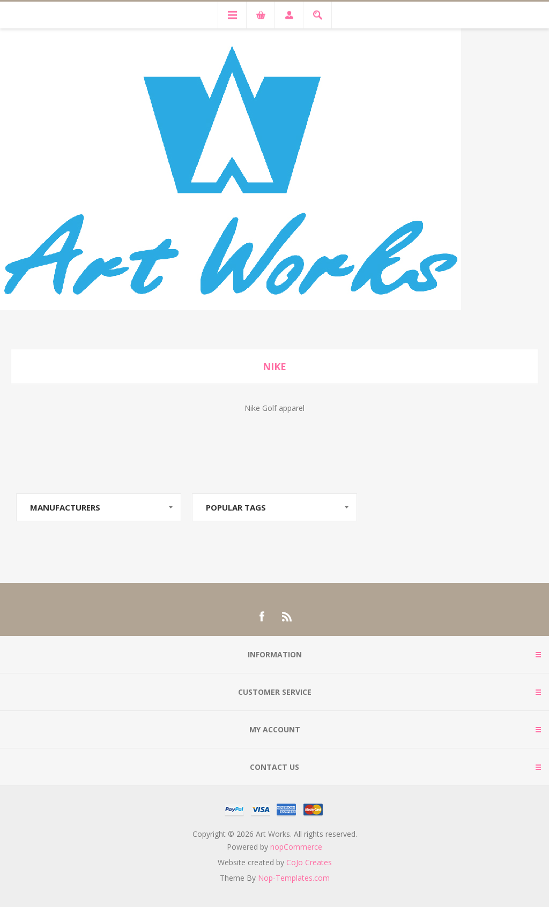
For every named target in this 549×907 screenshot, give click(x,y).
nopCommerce (296, 847)
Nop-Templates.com (294, 878)
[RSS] (287, 616)
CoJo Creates (309, 862)
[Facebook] (261, 616)
